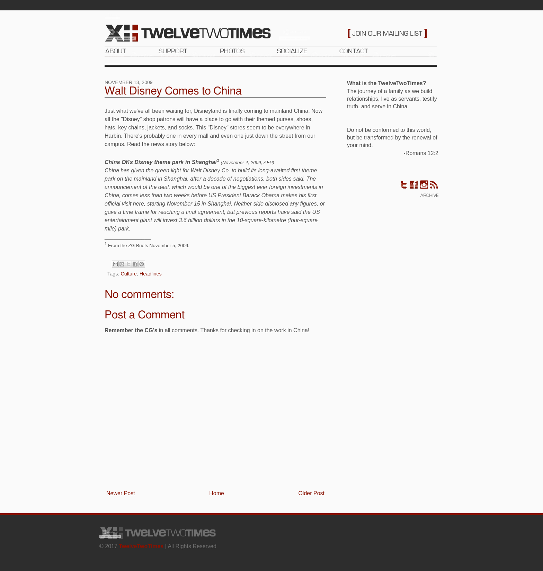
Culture (128, 274)
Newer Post (120, 493)
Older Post (311, 493)
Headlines (151, 274)
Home (216, 493)
